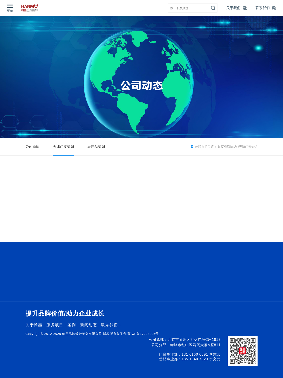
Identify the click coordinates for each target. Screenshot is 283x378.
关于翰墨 (33, 325)
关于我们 (236, 8)
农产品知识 (96, 146)
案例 (72, 325)
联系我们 (109, 325)
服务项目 (54, 325)
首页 (221, 146)
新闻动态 (231, 146)
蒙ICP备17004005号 (143, 334)
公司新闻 (32, 146)
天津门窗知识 (63, 146)
